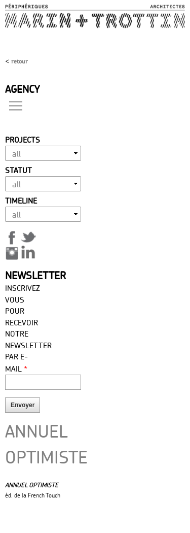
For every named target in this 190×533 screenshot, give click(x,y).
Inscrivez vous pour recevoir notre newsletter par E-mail (24, 328)
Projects (22, 140)
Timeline (21, 201)
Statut (18, 170)
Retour (19, 61)
